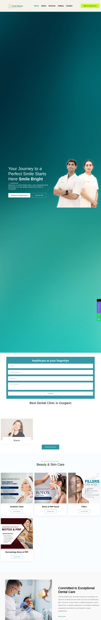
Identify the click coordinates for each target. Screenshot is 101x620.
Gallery (61, 6)
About (43, 6)
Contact (69, 6)
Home (36, 6)
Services (52, 6)
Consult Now (16, 511)
